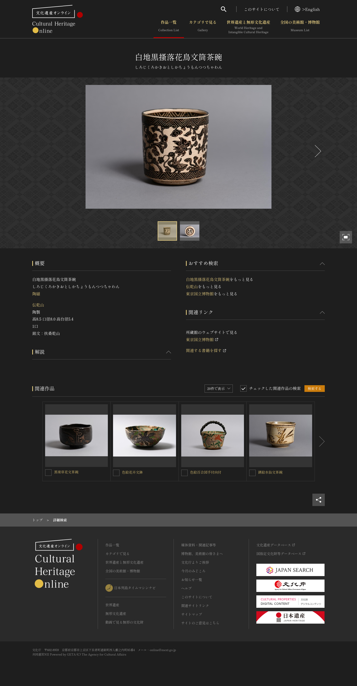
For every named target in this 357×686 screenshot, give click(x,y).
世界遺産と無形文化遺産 (248, 27)
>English (307, 9)
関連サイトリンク (195, 605)
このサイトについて (262, 9)
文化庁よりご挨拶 (195, 562)
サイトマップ (191, 614)
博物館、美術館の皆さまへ (202, 553)
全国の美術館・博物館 (300, 27)
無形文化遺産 (115, 613)
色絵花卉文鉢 (132, 472)
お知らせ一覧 (191, 579)
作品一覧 (168, 27)
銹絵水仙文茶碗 (270, 472)
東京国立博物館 (200, 294)
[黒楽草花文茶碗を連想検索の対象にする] (48, 472)
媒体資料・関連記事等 (198, 544)
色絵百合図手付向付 (205, 472)
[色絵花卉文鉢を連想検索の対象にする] (116, 473)
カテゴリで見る (203, 27)
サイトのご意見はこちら (200, 622)
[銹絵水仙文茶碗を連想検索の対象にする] (252, 473)
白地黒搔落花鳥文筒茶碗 (208, 279)
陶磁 (36, 294)
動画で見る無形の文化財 (124, 622)
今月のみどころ (193, 570)
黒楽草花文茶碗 (66, 471)
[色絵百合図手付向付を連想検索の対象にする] (184, 473)
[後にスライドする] (317, 151)
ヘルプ (186, 588)
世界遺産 (112, 604)
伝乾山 (38, 305)
